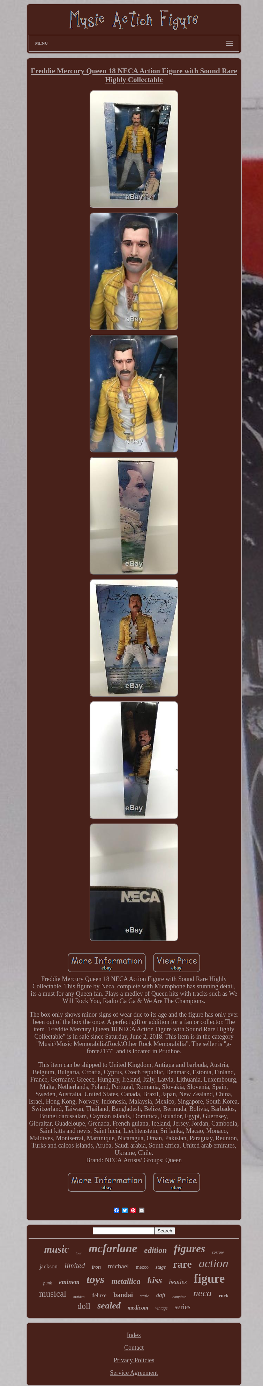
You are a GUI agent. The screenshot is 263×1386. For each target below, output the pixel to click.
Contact (134, 1347)
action (213, 1263)
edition (155, 1250)
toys (96, 1279)
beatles (178, 1281)
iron (96, 1267)
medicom (138, 1308)
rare (182, 1264)
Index (134, 1335)
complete (179, 1297)
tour (79, 1253)
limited (75, 1265)
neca (202, 1293)
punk (47, 1282)
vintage (161, 1308)
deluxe (98, 1295)
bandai (123, 1294)
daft (160, 1295)
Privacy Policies (134, 1360)
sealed (108, 1305)
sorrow (218, 1252)
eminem (69, 1281)
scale (144, 1295)
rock (224, 1295)
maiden (78, 1297)
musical (52, 1293)
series (183, 1307)
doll (83, 1306)
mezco (142, 1267)
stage (161, 1267)
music (56, 1249)
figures (189, 1249)
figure (209, 1278)
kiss (155, 1280)
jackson (48, 1266)
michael (118, 1266)
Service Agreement (134, 1372)
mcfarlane (113, 1248)
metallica (125, 1281)
